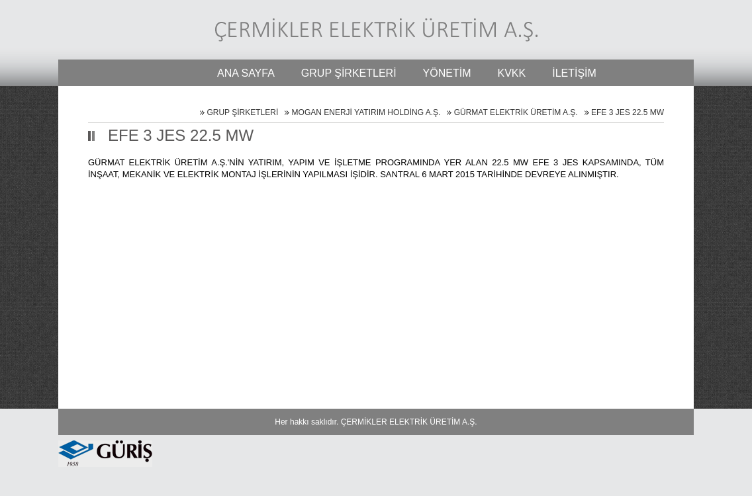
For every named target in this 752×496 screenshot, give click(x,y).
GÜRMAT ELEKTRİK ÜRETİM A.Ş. (516, 112)
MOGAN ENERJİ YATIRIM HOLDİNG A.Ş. (366, 112)
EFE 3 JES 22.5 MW (627, 112)
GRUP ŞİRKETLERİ (242, 112)
